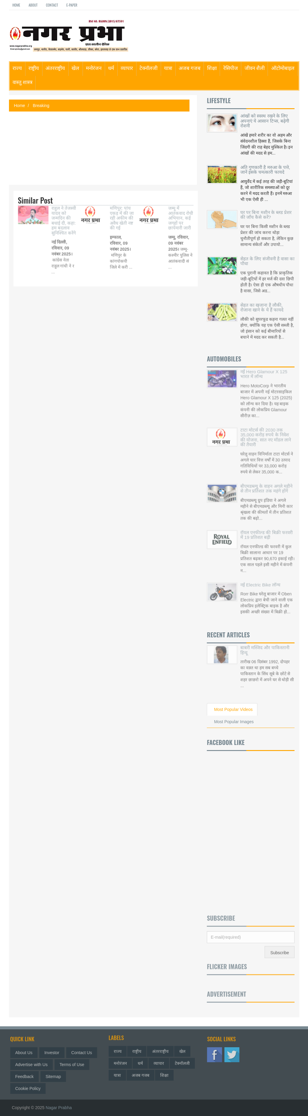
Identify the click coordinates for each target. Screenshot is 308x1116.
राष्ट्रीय (33, 67)
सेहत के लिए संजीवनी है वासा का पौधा (267, 259)
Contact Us (83, 1052)
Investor (53, 1052)
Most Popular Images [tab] (234, 721)
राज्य (17, 67)
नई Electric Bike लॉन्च (260, 581)
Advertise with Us (33, 1064)
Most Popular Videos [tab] (233, 709)
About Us (25, 1052)
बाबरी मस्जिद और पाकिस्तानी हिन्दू (264, 646)
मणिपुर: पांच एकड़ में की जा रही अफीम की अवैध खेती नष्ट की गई (122, 214)
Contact (52, 4)
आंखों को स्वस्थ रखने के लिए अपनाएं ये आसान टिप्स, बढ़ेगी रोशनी (264, 120)
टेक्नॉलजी (148, 67)
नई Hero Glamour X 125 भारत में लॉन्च (263, 370)
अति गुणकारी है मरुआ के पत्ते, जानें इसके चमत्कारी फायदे (265, 170)
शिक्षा (212, 67)
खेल (75, 67)
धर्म (111, 67)
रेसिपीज (230, 67)
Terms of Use (73, 1064)
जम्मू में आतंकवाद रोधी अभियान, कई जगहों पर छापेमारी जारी (180, 214)
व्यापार (127, 67)
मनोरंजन (93, 67)
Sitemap (55, 1076)
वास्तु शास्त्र (22, 82)
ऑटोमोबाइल (283, 67)
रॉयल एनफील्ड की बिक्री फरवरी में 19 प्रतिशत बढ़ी (266, 531)
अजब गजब (190, 67)
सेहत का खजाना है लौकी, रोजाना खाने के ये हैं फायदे (261, 305)
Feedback (26, 1076)
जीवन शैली (255, 67)
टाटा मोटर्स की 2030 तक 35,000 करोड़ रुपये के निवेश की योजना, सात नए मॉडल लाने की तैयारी (265, 434)
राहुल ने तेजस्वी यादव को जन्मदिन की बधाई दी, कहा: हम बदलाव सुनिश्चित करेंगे (63, 217)
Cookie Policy (30, 1088)
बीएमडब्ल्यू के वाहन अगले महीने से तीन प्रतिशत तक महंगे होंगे (266, 485)
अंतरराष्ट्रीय (55, 67)
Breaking (41, 105)
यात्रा (168, 67)
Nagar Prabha (59, 1107)
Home (16, 4)
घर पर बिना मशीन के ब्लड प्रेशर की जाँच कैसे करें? (266, 213)
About (32, 4)
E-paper (72, 4)
